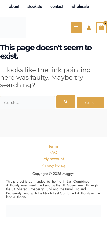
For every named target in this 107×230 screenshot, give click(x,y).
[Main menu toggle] (76, 27)
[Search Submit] (66, 101)
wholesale (80, 6)
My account (53, 159)
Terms (54, 146)
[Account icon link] (89, 27)
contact (56, 6)
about (14, 6)
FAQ (53, 152)
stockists (34, 6)
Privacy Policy (53, 165)
